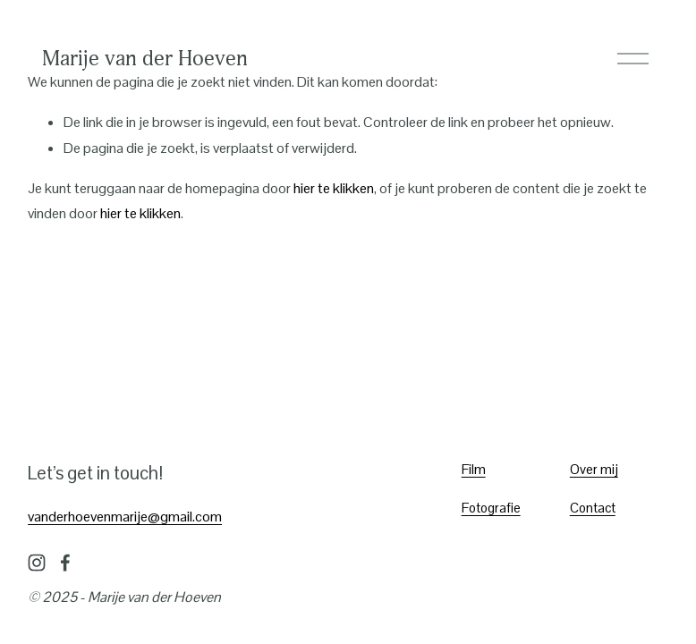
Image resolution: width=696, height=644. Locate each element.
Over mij (594, 469)
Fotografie (491, 507)
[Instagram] (37, 563)
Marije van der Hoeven (145, 58)
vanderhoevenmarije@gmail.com (125, 516)
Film (474, 469)
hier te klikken (333, 188)
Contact (592, 507)
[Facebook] (65, 563)
